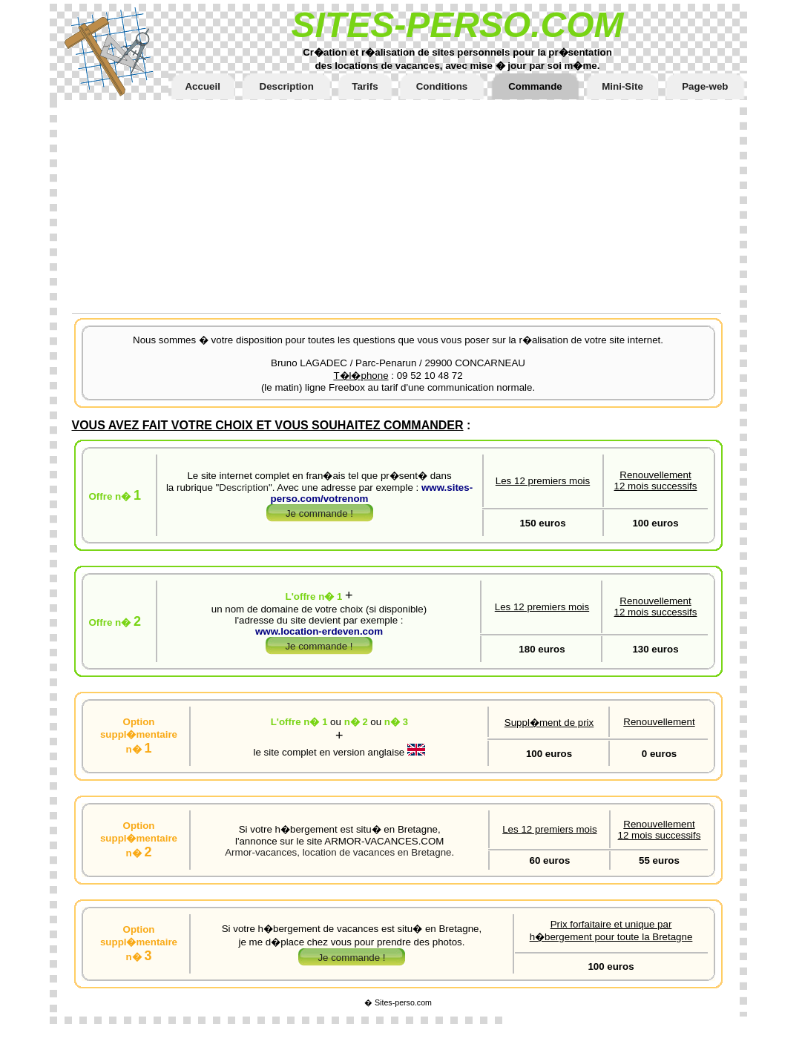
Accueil (202, 86)
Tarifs (365, 86)
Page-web (705, 86)
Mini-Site (622, 86)
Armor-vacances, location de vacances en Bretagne (338, 852)
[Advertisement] (406, 204)
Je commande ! (319, 513)
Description (287, 86)
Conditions (442, 86)
